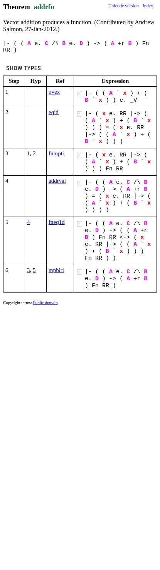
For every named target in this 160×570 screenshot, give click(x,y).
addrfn (44, 7)
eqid (54, 112)
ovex (54, 92)
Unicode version (123, 5)
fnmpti (56, 153)
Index (148, 5)
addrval (57, 181)
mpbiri (56, 270)
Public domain (45, 302)
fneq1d (57, 222)
